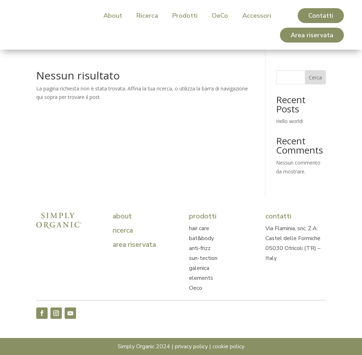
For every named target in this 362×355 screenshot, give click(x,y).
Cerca (315, 77)
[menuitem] (113, 15)
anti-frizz (200, 248)
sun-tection (203, 258)
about (122, 216)
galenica (199, 268)
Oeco (195, 288)
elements (201, 278)
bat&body (201, 238)
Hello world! (289, 121)
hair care (199, 228)
